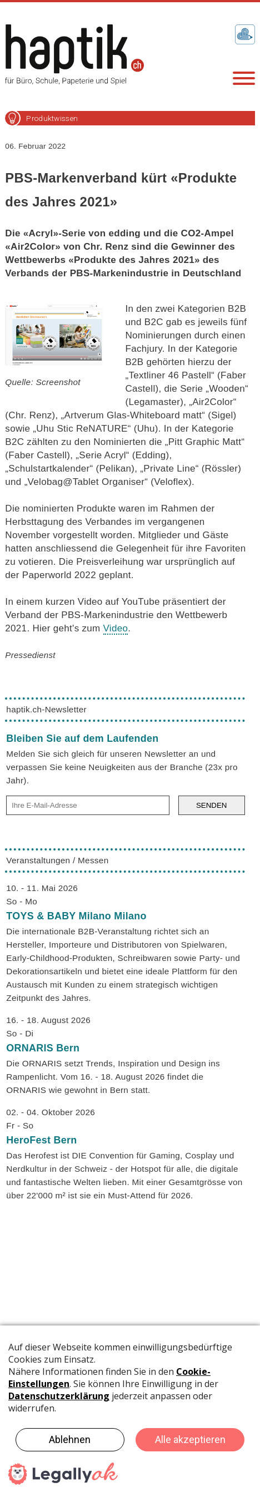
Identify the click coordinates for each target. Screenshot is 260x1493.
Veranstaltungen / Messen (57, 860)
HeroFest (41, 1140)
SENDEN (211, 805)
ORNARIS (42, 1048)
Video (115, 628)
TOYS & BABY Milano (76, 916)
